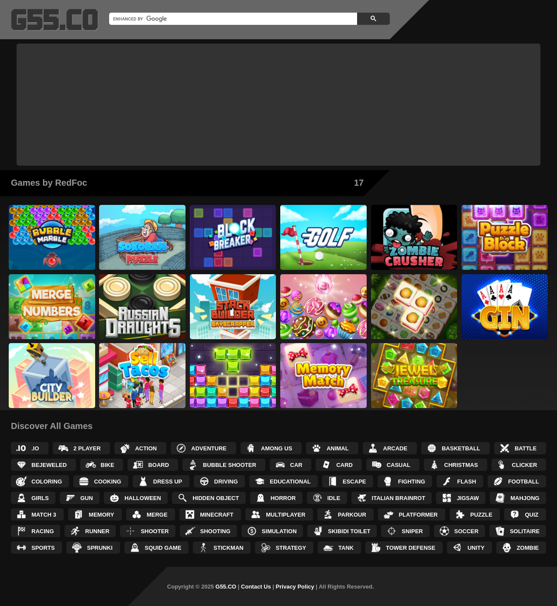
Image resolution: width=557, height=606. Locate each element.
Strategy (290, 548)
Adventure (209, 448)
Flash (466, 481)
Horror (283, 498)
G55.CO (226, 586)
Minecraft (217, 514)
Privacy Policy (295, 586)
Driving (226, 481)
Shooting (215, 531)
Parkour (352, 514)
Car (296, 465)
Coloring (46, 481)
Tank (346, 548)
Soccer (466, 531)
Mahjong (524, 498)
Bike (107, 465)
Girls (40, 498)
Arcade (395, 448)
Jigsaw (468, 498)
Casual (398, 465)
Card (344, 465)
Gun (86, 498)
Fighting (411, 481)
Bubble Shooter (229, 465)
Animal (338, 448)
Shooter (154, 531)
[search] (232, 19)
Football (523, 481)
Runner (97, 531)
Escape (354, 481)
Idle (333, 498)
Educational (290, 481)
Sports (43, 548)
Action (146, 448)
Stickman (228, 548)
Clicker (524, 465)
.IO (35, 448)
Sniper (412, 531)
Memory (101, 514)
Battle (525, 448)
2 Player (86, 448)
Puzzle (481, 514)
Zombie (528, 548)
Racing (42, 531)
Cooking (107, 481)
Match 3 (43, 514)
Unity (476, 548)
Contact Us (256, 586)
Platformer (418, 514)
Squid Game (163, 548)
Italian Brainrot (399, 498)
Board (158, 465)
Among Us (276, 448)
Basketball (461, 448)
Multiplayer (285, 514)
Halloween (142, 498)
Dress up (167, 481)
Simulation (279, 531)
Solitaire (525, 531)
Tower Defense (410, 548)
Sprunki (100, 548)
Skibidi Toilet (349, 531)
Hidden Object (216, 498)
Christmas (461, 465)
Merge (157, 514)
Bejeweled (49, 465)
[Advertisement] (278, 105)
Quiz (531, 514)
